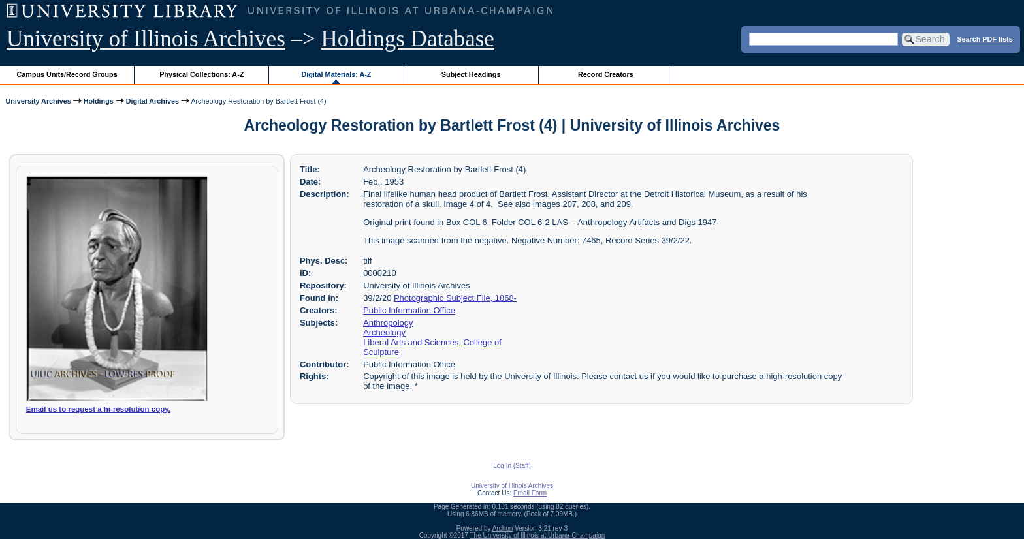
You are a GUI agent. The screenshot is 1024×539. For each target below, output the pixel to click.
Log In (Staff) (512, 465)
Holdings (99, 101)
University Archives (38, 101)
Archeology (384, 332)
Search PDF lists (984, 38)
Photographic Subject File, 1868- (455, 298)
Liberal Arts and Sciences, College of (432, 342)
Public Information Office (409, 310)
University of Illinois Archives (146, 39)
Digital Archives (152, 101)
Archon (502, 528)
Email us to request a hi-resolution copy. (98, 409)
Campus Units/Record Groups (67, 74)
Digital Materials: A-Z (336, 74)
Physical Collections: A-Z (201, 74)
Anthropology (388, 323)
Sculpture (381, 352)
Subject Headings (471, 74)
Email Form (530, 493)
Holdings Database (407, 39)
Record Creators (605, 74)
